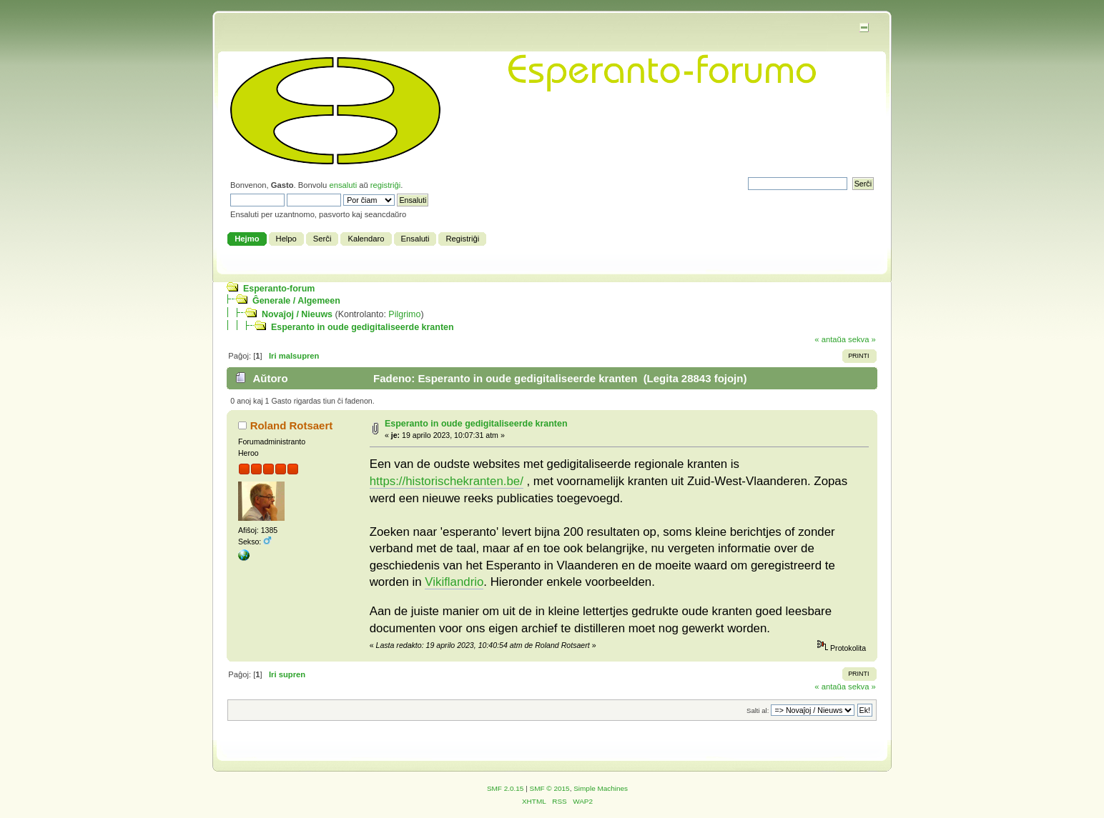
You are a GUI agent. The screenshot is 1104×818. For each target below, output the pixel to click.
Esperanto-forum (279, 289)
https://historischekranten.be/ (446, 481)
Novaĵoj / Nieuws (297, 314)
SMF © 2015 (550, 788)
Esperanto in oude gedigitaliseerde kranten (362, 327)
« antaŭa (830, 339)
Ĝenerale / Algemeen (296, 301)
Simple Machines (600, 788)
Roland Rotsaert (291, 425)
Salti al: (757, 710)
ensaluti (343, 185)
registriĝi (385, 185)
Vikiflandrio (454, 582)
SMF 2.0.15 (505, 788)
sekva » (862, 339)
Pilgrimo (404, 314)
